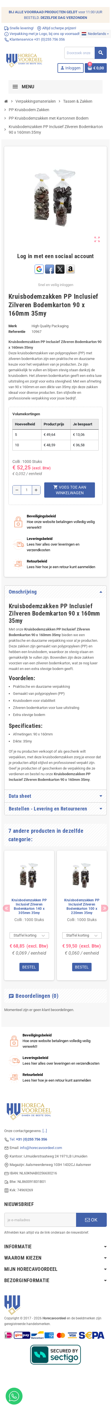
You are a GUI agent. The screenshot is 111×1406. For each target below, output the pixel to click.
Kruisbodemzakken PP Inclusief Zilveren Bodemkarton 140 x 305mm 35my (29, 906)
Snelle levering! (19, 28)
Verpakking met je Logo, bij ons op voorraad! (41, 34)
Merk (12, 326)
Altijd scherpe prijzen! (56, 28)
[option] (29, 915)
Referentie (16, 331)
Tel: (28, 1139)
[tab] (55, 592)
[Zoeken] (85, 53)
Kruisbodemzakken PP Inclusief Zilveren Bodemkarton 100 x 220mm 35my (82, 906)
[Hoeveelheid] (26, 490)
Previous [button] (6, 908)
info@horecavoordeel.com (41, 1148)
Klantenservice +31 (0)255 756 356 (34, 39)
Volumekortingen (26, 414)
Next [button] (104, 908)
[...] (45, 1131)
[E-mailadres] (40, 1220)
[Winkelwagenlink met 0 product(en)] (96, 68)
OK (91, 1220)
